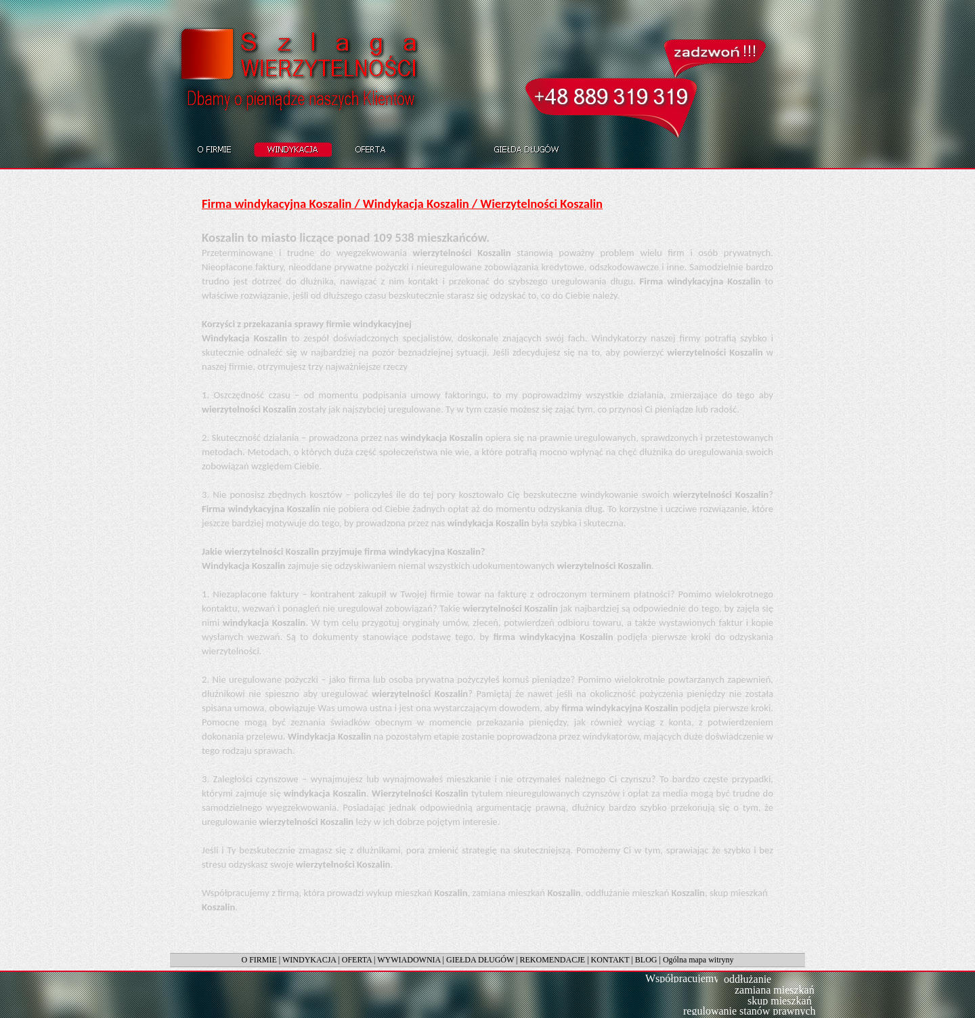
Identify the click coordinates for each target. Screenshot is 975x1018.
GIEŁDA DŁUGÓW (480, 959)
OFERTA (357, 959)
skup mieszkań (780, 1000)
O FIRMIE (258, 959)
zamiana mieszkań (775, 990)
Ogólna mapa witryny (698, 959)
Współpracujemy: (683, 978)
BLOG (646, 959)
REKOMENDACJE (553, 959)
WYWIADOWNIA (408, 959)
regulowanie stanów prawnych (749, 1011)
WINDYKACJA (309, 959)
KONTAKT (610, 959)
